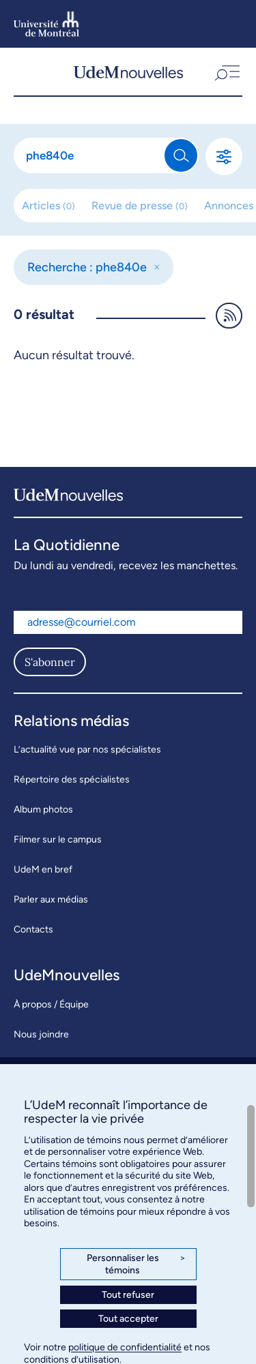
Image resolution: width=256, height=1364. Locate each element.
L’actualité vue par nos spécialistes (87, 749)
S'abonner (50, 662)
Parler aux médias (51, 899)
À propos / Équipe (51, 1004)
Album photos (43, 809)
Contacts (33, 929)
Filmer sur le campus (58, 839)
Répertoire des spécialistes (72, 779)
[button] (226, 71)
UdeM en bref (43, 869)
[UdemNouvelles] (128, 71)
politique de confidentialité (125, 1347)
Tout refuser (128, 1295)
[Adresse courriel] (128, 622)
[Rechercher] (90, 155)
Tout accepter (128, 1318)
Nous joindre (41, 1034)
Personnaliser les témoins (136, 1264)
